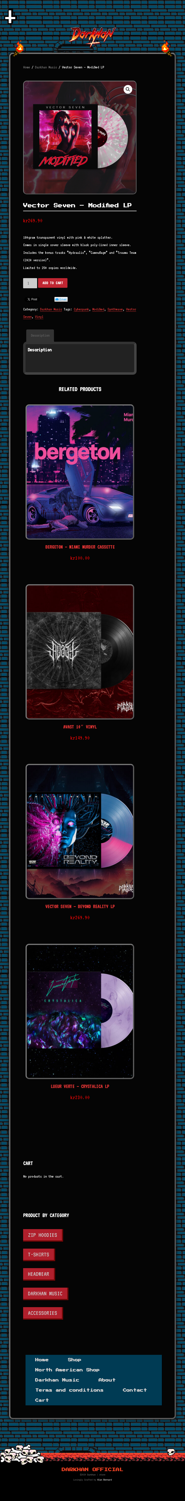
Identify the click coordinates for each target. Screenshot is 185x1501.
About (107, 1380)
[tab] (40, 335)
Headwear (38, 1274)
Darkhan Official (92, 1470)
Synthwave (115, 309)
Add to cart (52, 283)
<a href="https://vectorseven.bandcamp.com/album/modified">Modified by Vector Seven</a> (80, 365)
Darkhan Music (46, 67)
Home (26, 67)
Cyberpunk (81, 309)
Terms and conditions (69, 1390)
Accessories (42, 1313)
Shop (74, 1360)
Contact (135, 1390)
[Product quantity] (30, 283)
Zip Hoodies (42, 1235)
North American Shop (67, 1370)
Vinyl (39, 317)
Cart (42, 1400)
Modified (98, 309)
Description (40, 335)
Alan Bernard (104, 1479)
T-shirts (38, 1254)
